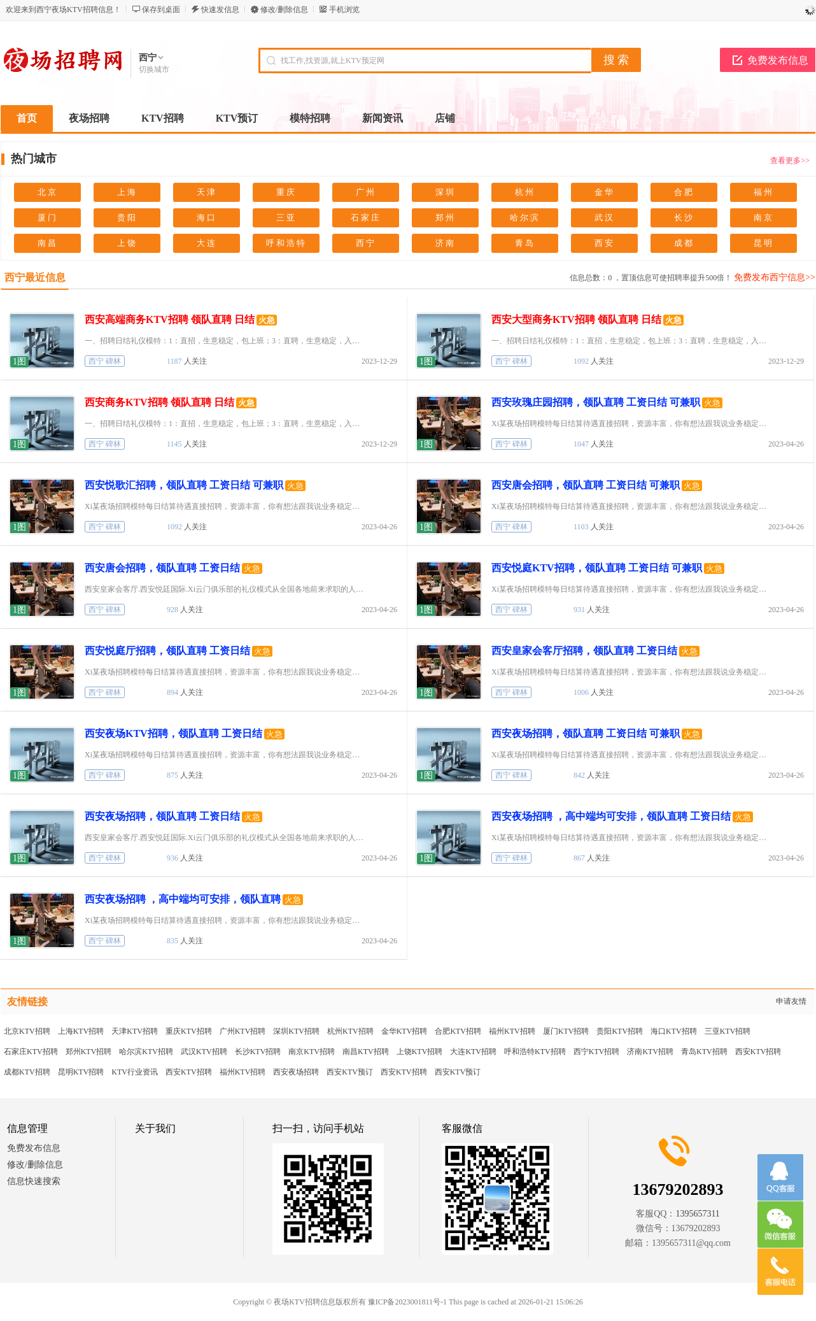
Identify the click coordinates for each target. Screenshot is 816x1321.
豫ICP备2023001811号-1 (407, 1301)
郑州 (445, 217)
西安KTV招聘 (758, 1051)
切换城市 (154, 69)
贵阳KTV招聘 (619, 1031)
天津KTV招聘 (134, 1031)
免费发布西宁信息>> (774, 277)
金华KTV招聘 (404, 1031)
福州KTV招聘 (512, 1031)
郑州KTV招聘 (89, 1051)
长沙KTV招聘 (258, 1051)
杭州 (525, 192)
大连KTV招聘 (473, 1051)
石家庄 (366, 217)
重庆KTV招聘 (188, 1031)
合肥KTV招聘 (458, 1031)
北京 (48, 192)
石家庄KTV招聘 (31, 1051)
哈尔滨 (525, 217)
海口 (207, 217)
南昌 (48, 243)
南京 (764, 217)
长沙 (684, 217)
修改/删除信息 (284, 9)
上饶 (127, 243)
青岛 (525, 243)
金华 (604, 192)
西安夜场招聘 (296, 1072)
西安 (604, 243)
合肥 (684, 192)
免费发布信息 (777, 60)
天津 (207, 192)
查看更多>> (790, 160)
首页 (27, 118)
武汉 (604, 217)
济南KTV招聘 (650, 1051)
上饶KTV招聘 (420, 1051)
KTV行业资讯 (134, 1072)
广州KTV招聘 (243, 1031)
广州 (366, 192)
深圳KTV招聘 (296, 1031)
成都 (684, 243)
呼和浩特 (286, 243)
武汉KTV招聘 (204, 1051)
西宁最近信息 (35, 277)
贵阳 (127, 217)
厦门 (48, 217)
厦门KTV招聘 (566, 1031)
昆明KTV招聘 (81, 1072)
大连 (207, 243)
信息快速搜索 (33, 1181)
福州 (764, 192)
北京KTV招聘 (27, 1031)
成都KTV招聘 (27, 1072)
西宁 (366, 243)
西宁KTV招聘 (596, 1051)
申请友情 (791, 1001)
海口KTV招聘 (674, 1031)
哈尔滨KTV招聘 (146, 1051)
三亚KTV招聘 (728, 1031)
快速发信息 (220, 9)
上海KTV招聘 (81, 1031)
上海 (127, 192)
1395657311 (697, 1213)
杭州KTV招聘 (350, 1031)
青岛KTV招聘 (704, 1051)
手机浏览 (344, 9)
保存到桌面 (161, 9)
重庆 (286, 192)
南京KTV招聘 (311, 1051)
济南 (445, 243)
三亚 (286, 217)
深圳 (445, 192)
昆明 (764, 243)
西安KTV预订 (350, 1072)
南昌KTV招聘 (365, 1051)
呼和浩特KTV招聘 (535, 1051)
